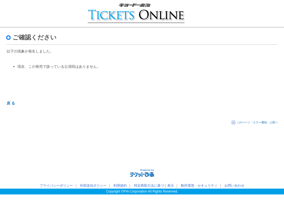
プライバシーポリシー (56, 186)
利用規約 (120, 186)
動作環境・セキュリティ (199, 186)
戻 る (11, 103)
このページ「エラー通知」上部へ (257, 122)
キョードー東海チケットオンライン (38, 14)
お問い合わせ (234, 186)
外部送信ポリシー (93, 186)
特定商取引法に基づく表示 (154, 186)
